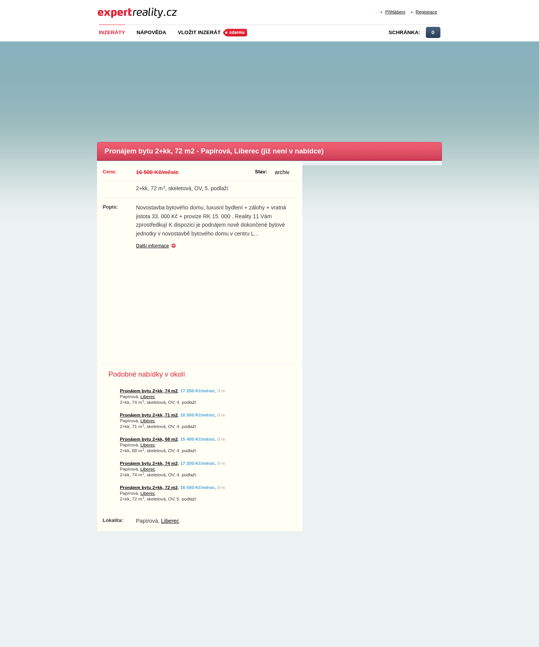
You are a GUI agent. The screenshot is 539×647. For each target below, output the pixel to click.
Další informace (152, 246)
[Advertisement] (282, 89)
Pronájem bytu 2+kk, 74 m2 (149, 390)
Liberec (147, 396)
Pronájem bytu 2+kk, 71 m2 (149, 414)
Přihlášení (395, 11)
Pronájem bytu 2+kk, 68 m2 (149, 438)
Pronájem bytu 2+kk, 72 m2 (149, 487)
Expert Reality (111, 8)
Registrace (426, 11)
